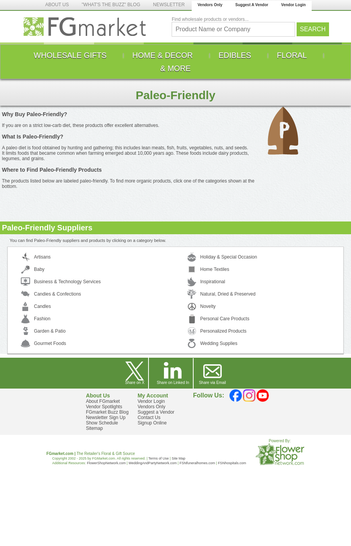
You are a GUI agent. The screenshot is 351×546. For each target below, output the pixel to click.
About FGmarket (103, 401)
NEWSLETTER (169, 4)
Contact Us (149, 417)
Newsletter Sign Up (106, 417)
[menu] (175, 61)
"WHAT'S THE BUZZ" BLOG (111, 4)
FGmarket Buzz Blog (107, 412)
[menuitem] (70, 55)
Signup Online (152, 423)
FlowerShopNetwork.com (106, 463)
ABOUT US (57, 4)
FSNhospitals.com (232, 463)
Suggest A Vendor (251, 5)
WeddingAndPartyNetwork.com (152, 463)
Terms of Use (158, 458)
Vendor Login (293, 5)
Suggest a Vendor (156, 412)
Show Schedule (102, 423)
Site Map (179, 458)
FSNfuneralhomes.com (197, 463)
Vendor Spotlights (104, 406)
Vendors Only (209, 5)
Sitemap (94, 428)
